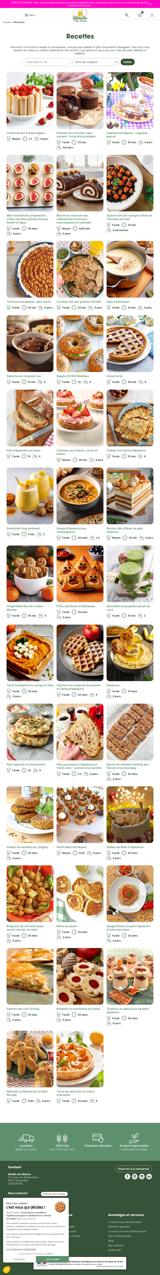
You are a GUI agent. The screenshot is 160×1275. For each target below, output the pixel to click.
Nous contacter (18, 1193)
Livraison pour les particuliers (125, 1221)
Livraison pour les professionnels (127, 1231)
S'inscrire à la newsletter (133, 1168)
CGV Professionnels (119, 1236)
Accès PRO (114, 1250)
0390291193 (15, 1183)
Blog (110, 1240)
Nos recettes (116, 1245)
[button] (127, 15)
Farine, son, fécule (69, 1236)
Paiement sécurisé (119, 1226)
